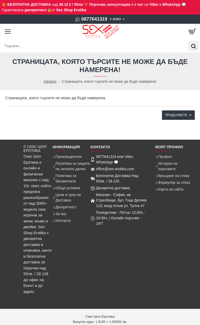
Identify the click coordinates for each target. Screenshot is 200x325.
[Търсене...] (193, 46)
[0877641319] (91, 19)
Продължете (176, 115)
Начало (50, 81)
